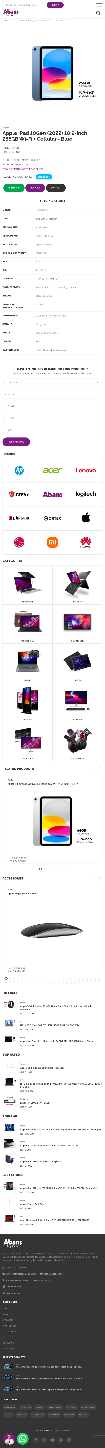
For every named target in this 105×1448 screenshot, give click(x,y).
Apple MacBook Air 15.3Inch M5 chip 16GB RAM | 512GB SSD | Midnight (49, 1378)
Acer (22, 1216)
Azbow (47, 1431)
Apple (22, 1002)
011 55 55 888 (20, 1268)
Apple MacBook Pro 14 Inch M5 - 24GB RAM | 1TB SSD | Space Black (56, 1041)
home (5, 21)
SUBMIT (55, 5)
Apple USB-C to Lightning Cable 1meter (42, 1068)
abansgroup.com (14, 1287)
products (7, 1314)
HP (21, 1021)
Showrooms (8, 1349)
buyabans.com (13, 1293)
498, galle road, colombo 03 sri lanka (32, 1280)
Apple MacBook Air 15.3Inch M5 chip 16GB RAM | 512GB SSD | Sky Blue (49, 1367)
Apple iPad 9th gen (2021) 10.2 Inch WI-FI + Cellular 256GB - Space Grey (59, 1188)
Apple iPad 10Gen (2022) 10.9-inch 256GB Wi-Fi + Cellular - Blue (41, 21)
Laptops (83, 1415)
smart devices (9, 1326)
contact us (8, 1343)
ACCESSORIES (37, 1415)
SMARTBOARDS (55, 1407)
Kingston (24, 1099)
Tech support (9, 1332)
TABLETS (8, 1415)
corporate (8, 1320)
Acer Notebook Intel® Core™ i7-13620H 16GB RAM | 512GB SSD (54, 1220)
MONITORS (54, 1415)
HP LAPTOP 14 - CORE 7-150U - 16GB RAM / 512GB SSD (49, 1025)
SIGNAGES (71, 1407)
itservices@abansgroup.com (26, 1274)
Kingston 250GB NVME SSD (35, 1103)
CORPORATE (9, 1407)
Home (5, 1309)
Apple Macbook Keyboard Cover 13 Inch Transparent (49, 1145)
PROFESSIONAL (88, 1407)
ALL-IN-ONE (69, 1415)
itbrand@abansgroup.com (51, 1274)
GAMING (39, 1407)
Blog (5, 1337)
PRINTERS (21, 1415)
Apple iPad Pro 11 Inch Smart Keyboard (41, 1161)
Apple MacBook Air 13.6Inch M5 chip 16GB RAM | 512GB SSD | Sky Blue (49, 1390)
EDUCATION (25, 1407)
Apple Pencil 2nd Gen (32, 1204)
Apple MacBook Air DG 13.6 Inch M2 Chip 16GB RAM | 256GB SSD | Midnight (60, 1129)
